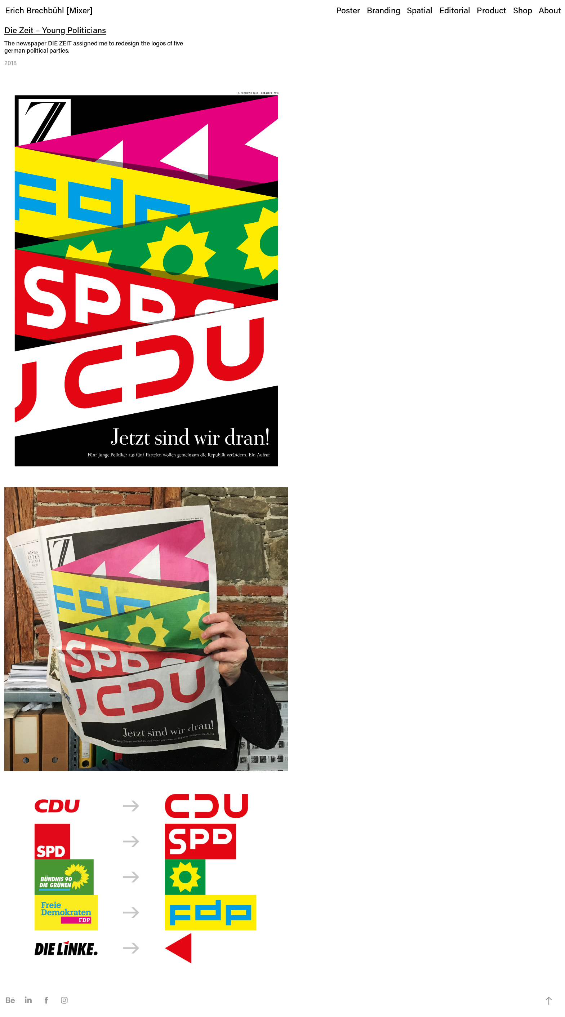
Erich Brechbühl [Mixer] (49, 10)
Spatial (419, 10)
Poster (348, 10)
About (550, 10)
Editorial (454, 10)
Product (491, 10)
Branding (383, 10)
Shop (522, 10)
